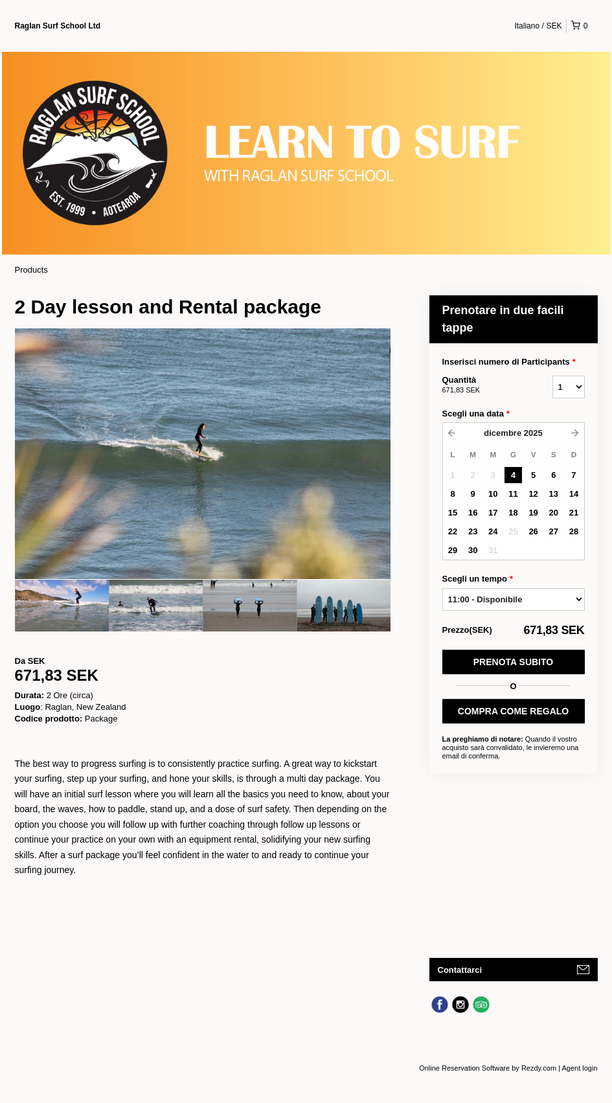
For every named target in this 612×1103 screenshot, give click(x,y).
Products (31, 270)
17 (492, 512)
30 (472, 550)
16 (472, 512)
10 (492, 494)
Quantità (481, 385)
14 (573, 494)
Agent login (579, 1068)
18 (512, 512)
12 (533, 494)
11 (512, 494)
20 (553, 512)
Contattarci (460, 970)
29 (452, 550)
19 (533, 512)
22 (452, 531)
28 (573, 531)
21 (573, 512)
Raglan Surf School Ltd (58, 25)
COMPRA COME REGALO (513, 711)
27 (553, 531)
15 (452, 512)
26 (533, 531)
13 (553, 494)
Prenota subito (513, 662)
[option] (62, 605)
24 (492, 531)
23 (472, 531)
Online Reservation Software (464, 1068)
